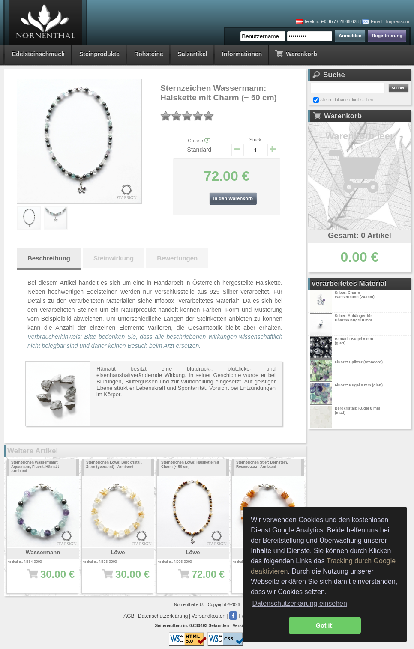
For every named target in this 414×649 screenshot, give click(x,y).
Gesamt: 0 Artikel (359, 235)
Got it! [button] (325, 625)
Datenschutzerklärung (163, 616)
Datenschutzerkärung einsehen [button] (299, 603)
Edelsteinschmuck (38, 54)
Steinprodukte (99, 54)
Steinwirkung (113, 258)
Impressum (397, 21)
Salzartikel (192, 54)
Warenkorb (296, 53)
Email (377, 21)
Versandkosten (208, 616)
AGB (128, 616)
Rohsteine (148, 54)
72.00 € (196, 579)
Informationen (242, 54)
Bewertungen (177, 258)
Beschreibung (48, 258)
